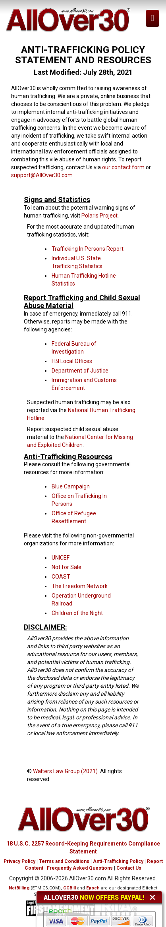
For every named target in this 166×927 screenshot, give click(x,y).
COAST (61, 576)
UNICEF (60, 557)
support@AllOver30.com (42, 175)
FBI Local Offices (72, 361)
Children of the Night (77, 613)
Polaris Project (99, 215)
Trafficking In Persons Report (88, 249)
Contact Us (128, 868)
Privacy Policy (19, 861)
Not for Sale (66, 567)
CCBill (69, 888)
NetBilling (19, 888)
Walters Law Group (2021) (65, 771)
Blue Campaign (71, 486)
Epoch (93, 888)
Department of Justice (80, 370)
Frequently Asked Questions (80, 868)
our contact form (123, 167)
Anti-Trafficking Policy (118, 861)
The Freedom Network (80, 586)
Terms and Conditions (64, 861)
